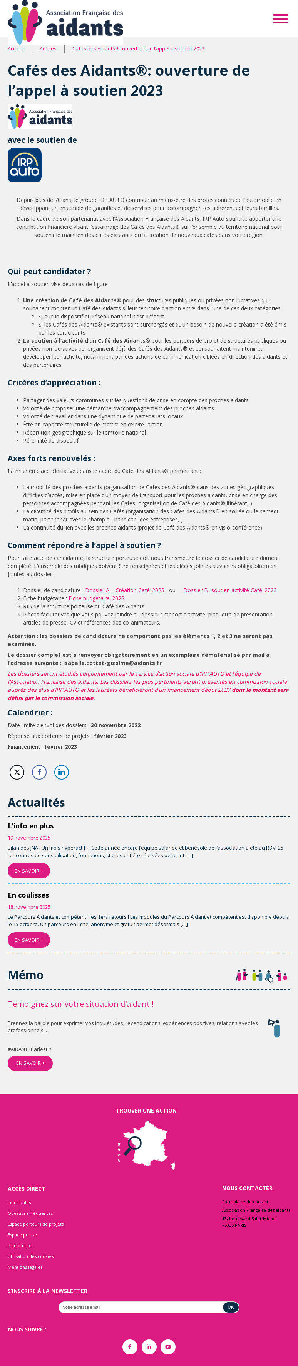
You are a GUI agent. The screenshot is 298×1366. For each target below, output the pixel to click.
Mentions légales (25, 1267)
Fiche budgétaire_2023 (96, 598)
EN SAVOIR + (29, 870)
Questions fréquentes (30, 1213)
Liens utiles (19, 1202)
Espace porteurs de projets (36, 1224)
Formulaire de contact (245, 1201)
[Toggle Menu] (280, 18)
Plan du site (20, 1245)
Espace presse (22, 1235)
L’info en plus (31, 825)
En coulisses (28, 895)
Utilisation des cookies (31, 1256)
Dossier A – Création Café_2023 (124, 590)
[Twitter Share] (17, 772)
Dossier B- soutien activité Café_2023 (230, 590)
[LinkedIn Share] (61, 772)
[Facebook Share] (39, 772)
